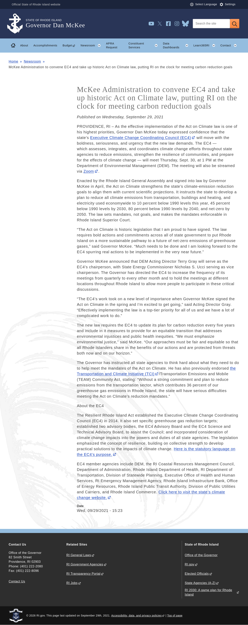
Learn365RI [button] (205, 45)
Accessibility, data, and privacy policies (136, 615)
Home (13, 61)
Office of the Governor (201, 555)
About (24, 45)
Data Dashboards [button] (177, 45)
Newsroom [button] (92, 45)
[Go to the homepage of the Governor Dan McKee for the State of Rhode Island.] (17, 24)
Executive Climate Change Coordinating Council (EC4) (140, 138)
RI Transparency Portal (83, 573)
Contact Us (17, 581)
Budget (67, 45)
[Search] (211, 23)
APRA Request (111, 45)
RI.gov (190, 564)
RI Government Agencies (84, 564)
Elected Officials (197, 573)
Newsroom (32, 61)
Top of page (175, 615)
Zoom (89, 171)
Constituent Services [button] (144, 45)
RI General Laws (78, 555)
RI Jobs (72, 583)
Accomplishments (45, 45)
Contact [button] (229, 45)
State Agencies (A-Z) (200, 583)
